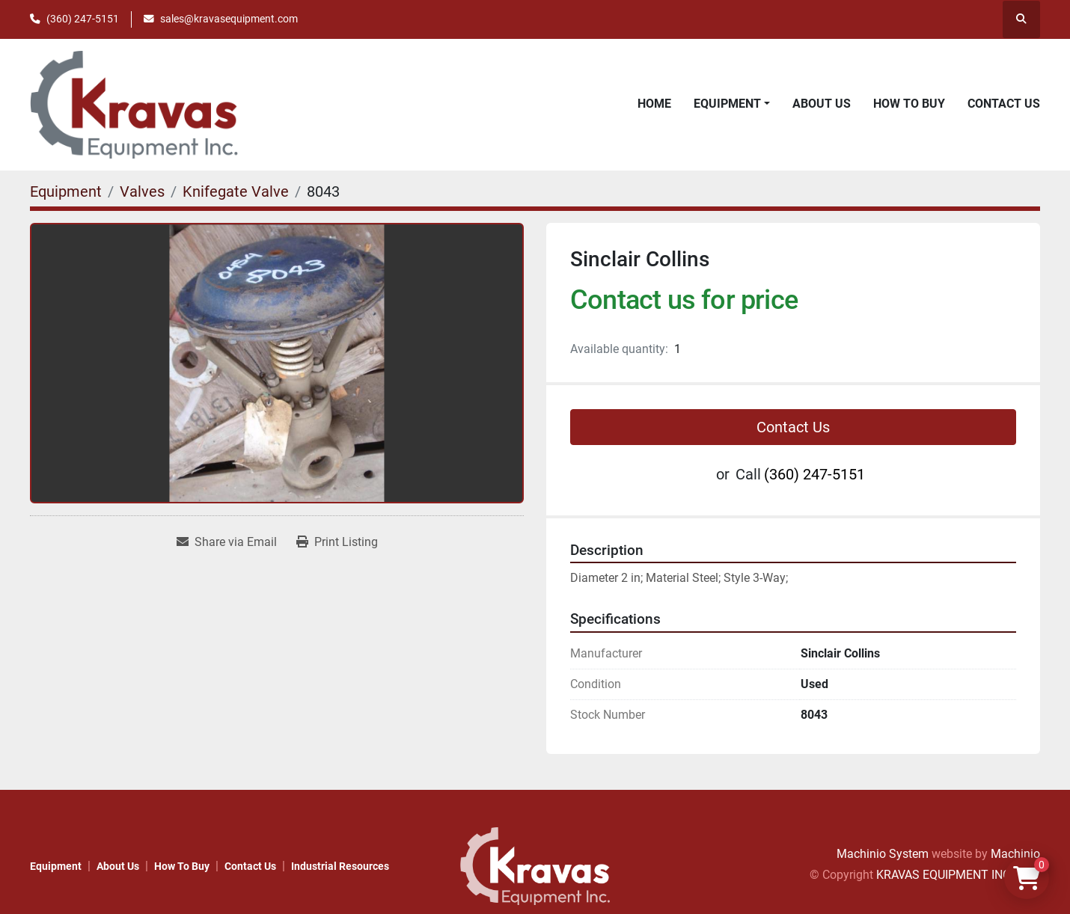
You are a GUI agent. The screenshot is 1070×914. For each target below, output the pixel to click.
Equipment (727, 103)
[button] (732, 104)
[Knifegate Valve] (236, 191)
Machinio (1015, 854)
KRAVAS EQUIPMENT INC (943, 875)
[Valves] (142, 191)
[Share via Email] (227, 542)
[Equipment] (66, 191)
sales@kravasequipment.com (229, 19)
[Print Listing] (337, 542)
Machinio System (883, 854)
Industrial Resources (340, 866)
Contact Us (1003, 103)
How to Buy (909, 103)
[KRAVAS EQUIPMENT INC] (535, 865)
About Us (821, 103)
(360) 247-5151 (82, 19)
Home (654, 103)
